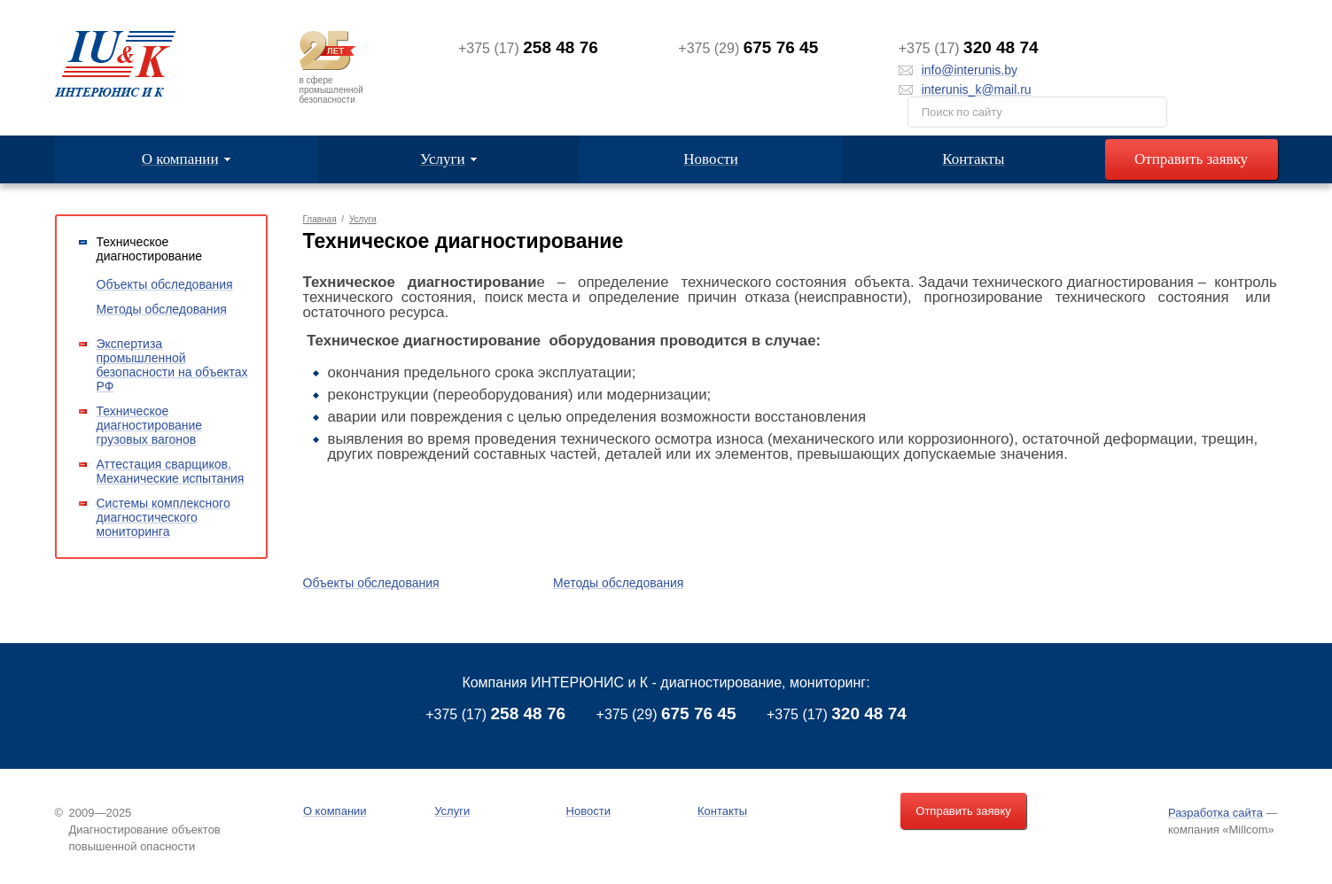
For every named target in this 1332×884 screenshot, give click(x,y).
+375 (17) (495, 714)
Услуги (363, 219)
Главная (320, 219)
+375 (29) (666, 714)
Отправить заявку (1191, 159)
